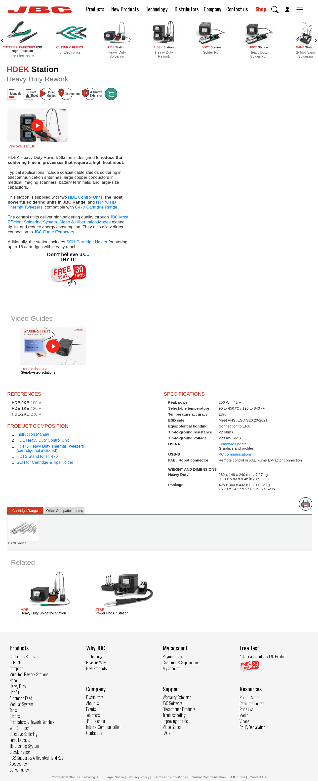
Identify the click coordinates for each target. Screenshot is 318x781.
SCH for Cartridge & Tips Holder (45, 462)
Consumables (19, 769)
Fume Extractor (20, 740)
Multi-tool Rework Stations (28, 674)
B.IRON (14, 662)
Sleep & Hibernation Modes (85, 222)
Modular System (21, 704)
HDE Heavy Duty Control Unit (43, 440)
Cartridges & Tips (22, 656)
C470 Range (17, 543)
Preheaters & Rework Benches (31, 722)
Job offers (93, 715)
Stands (14, 716)
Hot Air (14, 692)
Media (243, 715)
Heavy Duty (17, 686)
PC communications (235, 454)
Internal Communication (103, 727)
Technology (157, 9)
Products (95, 9)
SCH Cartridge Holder (86, 242)
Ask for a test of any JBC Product (263, 656)
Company (212, 9)
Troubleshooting (174, 715)
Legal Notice (115, 777)
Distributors (187, 9)
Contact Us (258, 777)
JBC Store (237, 777)
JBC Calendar (95, 721)
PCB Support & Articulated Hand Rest (36, 757)
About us (92, 703)
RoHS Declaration (252, 727)
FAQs (166, 733)
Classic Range (19, 751)
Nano (13, 680)
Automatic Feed (20, 698)
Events (91, 709)
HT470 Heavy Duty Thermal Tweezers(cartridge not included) (50, 448)
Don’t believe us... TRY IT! (68, 257)
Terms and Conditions (170, 777)
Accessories (18, 763)
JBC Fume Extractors (54, 232)
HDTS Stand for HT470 (37, 456)
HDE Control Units (85, 197)
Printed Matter (250, 697)
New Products (125, 9)
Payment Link (172, 656)
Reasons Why (96, 662)
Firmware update (233, 444)
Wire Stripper (19, 728)
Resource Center (251, 703)
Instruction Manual (33, 434)
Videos (244, 721)
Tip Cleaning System (24, 746)
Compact (16, 668)
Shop (260, 9)
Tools (13, 710)
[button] (275, 9)
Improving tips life (175, 721)
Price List (246, 709)
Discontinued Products (179, 709)
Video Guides (172, 727)
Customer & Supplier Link (181, 662)
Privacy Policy (139, 777)
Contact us (237, 9)
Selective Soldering (23, 734)
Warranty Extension (177, 697)
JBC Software (173, 703)
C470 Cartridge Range (96, 207)
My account (171, 668)
